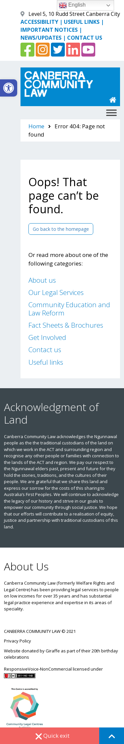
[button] (8, 88)
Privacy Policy (17, 641)
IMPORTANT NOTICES (49, 29)
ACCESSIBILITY (39, 21)
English (72, 5)
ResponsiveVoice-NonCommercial (38, 669)
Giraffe (53, 651)
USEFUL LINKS (82, 21)
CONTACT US (84, 37)
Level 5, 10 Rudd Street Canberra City (74, 14)
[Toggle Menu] (111, 112)
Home (36, 126)
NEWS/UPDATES (41, 37)
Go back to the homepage (61, 229)
